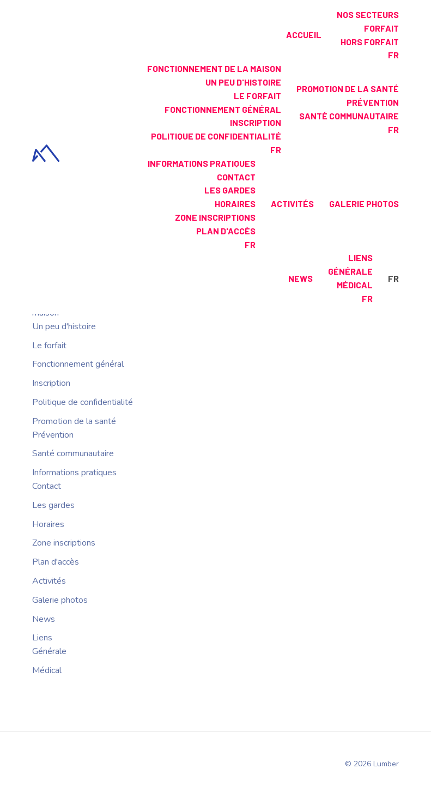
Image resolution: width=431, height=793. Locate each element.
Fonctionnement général (223, 109)
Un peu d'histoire (243, 82)
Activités (292, 203)
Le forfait (257, 95)
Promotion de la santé (347, 88)
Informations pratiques (202, 163)
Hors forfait (370, 42)
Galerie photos (364, 203)
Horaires (235, 203)
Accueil (303, 34)
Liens (360, 257)
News (300, 278)
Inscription (255, 122)
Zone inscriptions (215, 217)
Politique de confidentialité (216, 136)
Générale (350, 271)
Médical (355, 285)
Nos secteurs (368, 14)
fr (393, 55)
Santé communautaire (349, 116)
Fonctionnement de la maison (214, 68)
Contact (236, 177)
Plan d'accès (226, 231)
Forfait (381, 28)
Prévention (373, 102)
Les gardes (230, 190)
